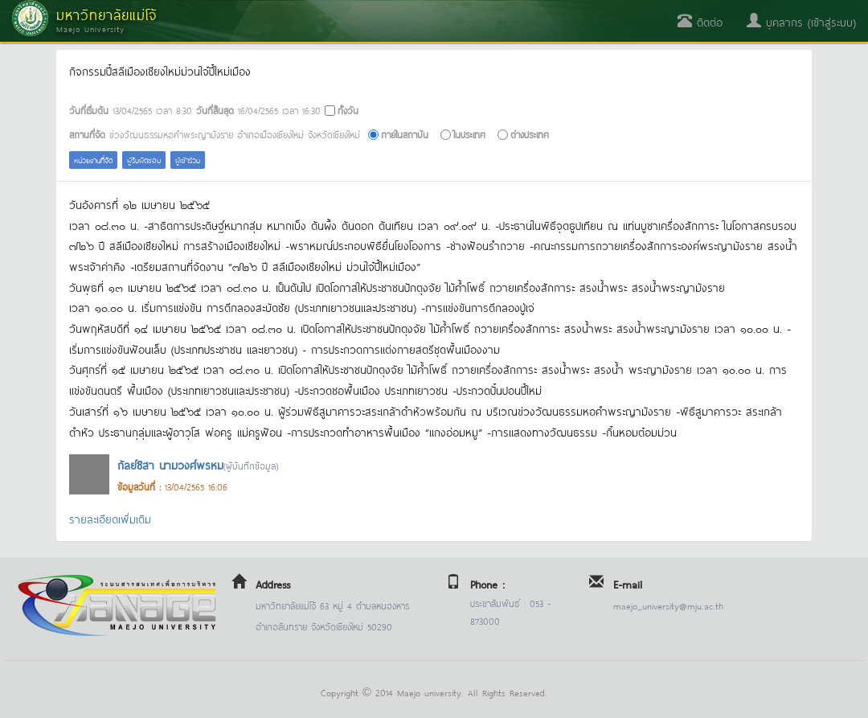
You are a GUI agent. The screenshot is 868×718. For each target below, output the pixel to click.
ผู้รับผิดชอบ (144, 160)
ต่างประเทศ (529, 134)
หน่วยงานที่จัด (93, 160)
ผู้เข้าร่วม (187, 160)
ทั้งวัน (348, 109)
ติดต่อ (700, 21)
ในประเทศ (469, 134)
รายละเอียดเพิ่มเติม (110, 518)
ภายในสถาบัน (404, 134)
